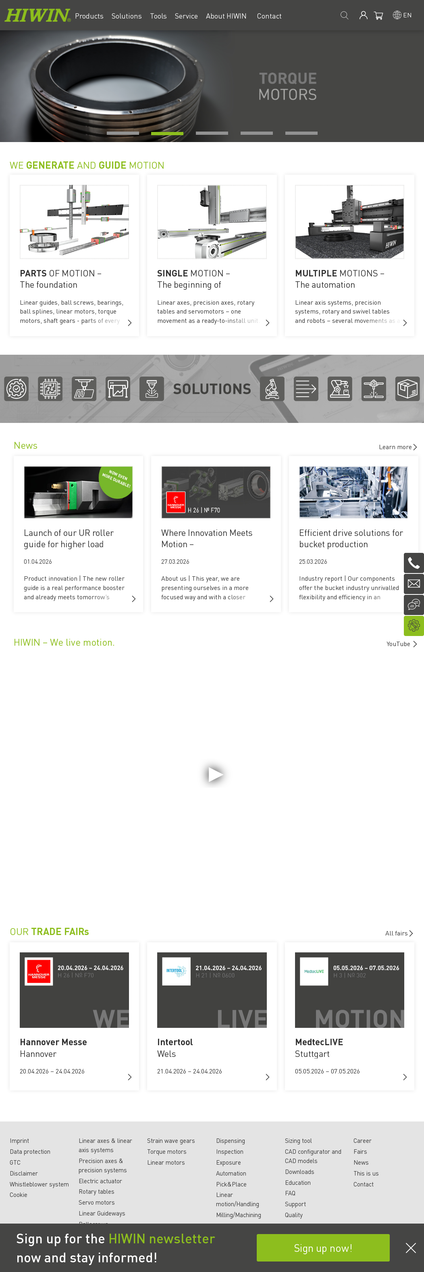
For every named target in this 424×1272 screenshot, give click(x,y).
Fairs (360, 1151)
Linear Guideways (102, 1213)
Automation (231, 1173)
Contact (363, 1184)
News (361, 1162)
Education (298, 1182)
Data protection (30, 1151)
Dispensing (230, 1140)
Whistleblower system (39, 1184)
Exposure (228, 1162)
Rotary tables (96, 1191)
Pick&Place (231, 1184)
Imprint (19, 1140)
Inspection (229, 1151)
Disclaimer (24, 1173)
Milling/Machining (238, 1215)
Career (362, 1140)
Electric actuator (100, 1181)
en (407, 14)
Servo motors (97, 1202)
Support (295, 1204)
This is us (366, 1173)
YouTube (399, 643)
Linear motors (166, 1162)
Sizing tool (298, 1140)
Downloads (299, 1171)
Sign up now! (323, 1247)
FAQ (290, 1193)
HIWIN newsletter (161, 1238)
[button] (130, 323)
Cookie (18, 1194)
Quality (294, 1215)
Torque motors (167, 1151)
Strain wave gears (171, 1140)
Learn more (398, 446)
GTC (15, 1162)
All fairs (399, 933)
